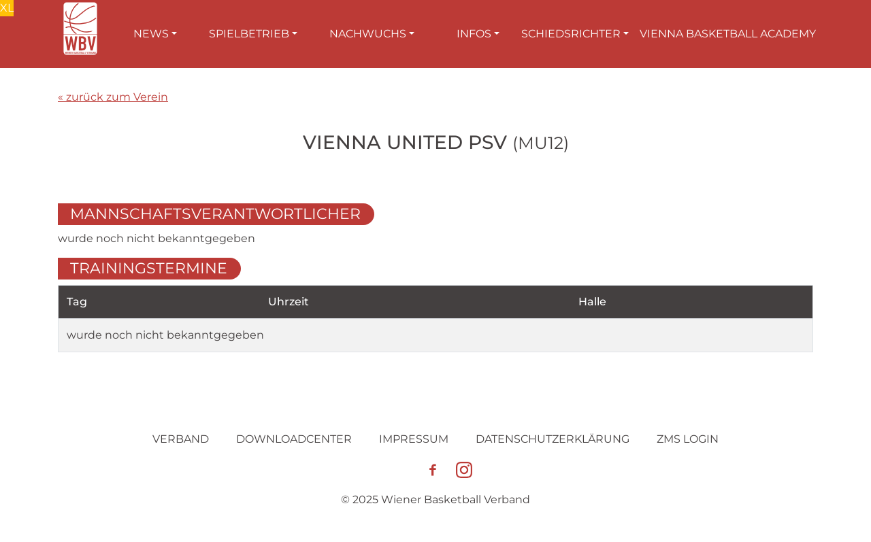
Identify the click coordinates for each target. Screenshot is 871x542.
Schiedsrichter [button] (571, 33)
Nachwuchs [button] (367, 33)
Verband (180, 439)
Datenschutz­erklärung (552, 439)
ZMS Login (688, 439)
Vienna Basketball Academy (728, 33)
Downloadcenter (294, 439)
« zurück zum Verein (113, 96)
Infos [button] (474, 33)
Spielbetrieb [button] (249, 33)
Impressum (413, 439)
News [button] (151, 33)
